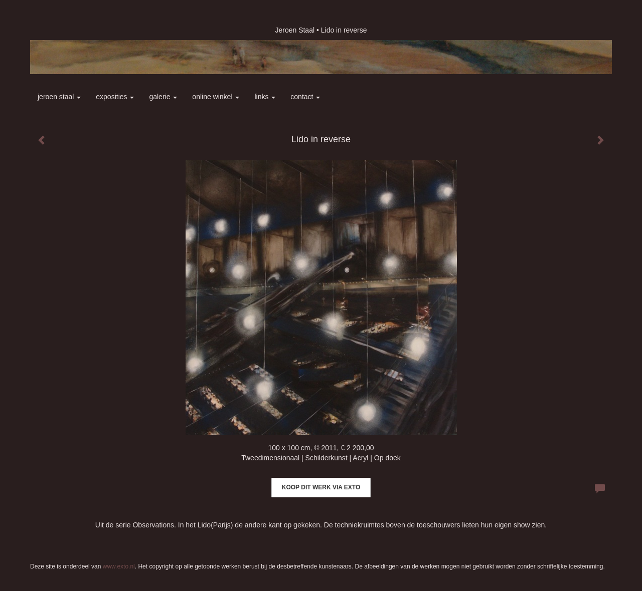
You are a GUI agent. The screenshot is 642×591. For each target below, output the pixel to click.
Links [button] (264, 97)
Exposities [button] (115, 97)
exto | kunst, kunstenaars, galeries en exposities (58, 30)
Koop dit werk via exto (321, 487)
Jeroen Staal (294, 30)
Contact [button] (305, 97)
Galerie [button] (163, 97)
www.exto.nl (119, 566)
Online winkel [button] (215, 97)
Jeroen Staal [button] (59, 97)
